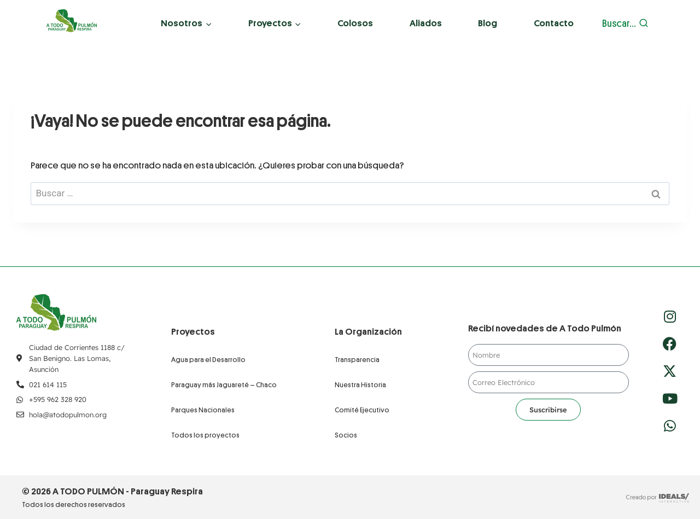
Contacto (554, 23)
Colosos (355, 23)
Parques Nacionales (203, 409)
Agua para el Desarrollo (208, 359)
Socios (346, 435)
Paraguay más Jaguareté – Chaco (224, 384)
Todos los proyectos (205, 435)
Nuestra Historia (360, 384)
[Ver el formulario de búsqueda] (625, 24)
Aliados (426, 23)
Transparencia (357, 359)
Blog (487, 23)
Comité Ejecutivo (362, 409)
